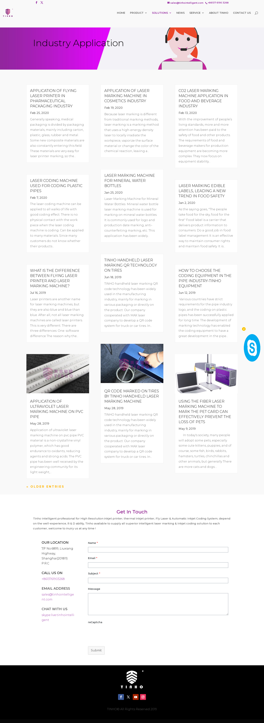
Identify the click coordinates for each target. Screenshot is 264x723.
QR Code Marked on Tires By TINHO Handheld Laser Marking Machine (131, 396)
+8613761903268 (53, 579)
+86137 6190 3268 (218, 3)
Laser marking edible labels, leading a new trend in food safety (202, 191)
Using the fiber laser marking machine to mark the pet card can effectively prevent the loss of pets (205, 411)
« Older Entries (45, 486)
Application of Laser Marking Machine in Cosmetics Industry (126, 95)
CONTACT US (242, 13)
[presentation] (116, 667)
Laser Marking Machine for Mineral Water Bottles (129, 180)
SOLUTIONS (160, 13)
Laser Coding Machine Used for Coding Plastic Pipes (56, 185)
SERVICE (195, 13)
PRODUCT (137, 13)
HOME (121, 13)
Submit (96, 650)
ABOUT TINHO (218, 13)
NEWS (180, 13)
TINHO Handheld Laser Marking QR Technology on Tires (130, 265)
